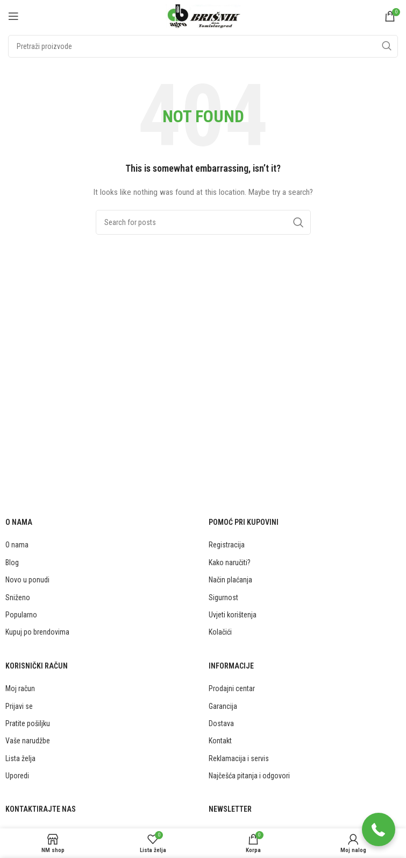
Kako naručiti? (230, 562)
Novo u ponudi (27, 579)
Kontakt (220, 740)
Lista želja (20, 758)
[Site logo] (203, 15)
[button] (379, 831)
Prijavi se (19, 706)
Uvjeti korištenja (233, 614)
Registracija (227, 544)
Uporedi (17, 775)
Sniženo (17, 597)
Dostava (221, 723)
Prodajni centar (232, 688)
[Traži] (203, 46)
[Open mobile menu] (13, 16)
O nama (17, 544)
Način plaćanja (230, 579)
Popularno (21, 614)
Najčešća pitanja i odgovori (249, 775)
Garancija (223, 706)
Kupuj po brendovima (37, 632)
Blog (12, 562)
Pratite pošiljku (27, 723)
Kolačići (220, 632)
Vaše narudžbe (27, 740)
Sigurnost (223, 597)
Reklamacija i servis (239, 758)
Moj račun (20, 688)
